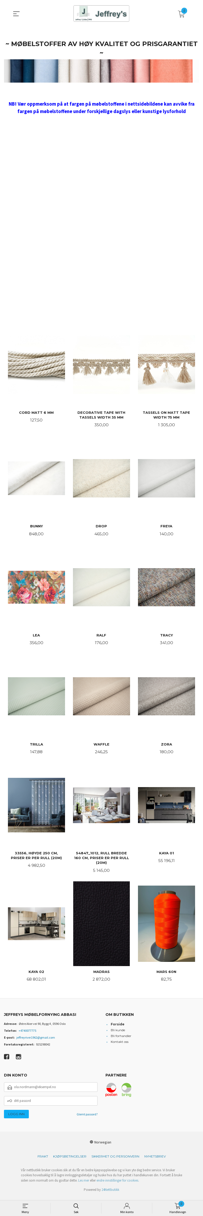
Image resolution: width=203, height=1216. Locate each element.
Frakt (43, 1160)
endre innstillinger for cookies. (117, 1184)
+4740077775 (27, 1034)
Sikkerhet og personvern (115, 1160)
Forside (117, 1028)
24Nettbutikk (110, 1193)
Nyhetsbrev (155, 1160)
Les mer (83, 1184)
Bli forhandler (121, 1039)
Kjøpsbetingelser (69, 1160)
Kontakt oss (119, 1045)
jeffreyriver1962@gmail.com (35, 1041)
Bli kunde (118, 1033)
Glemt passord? (87, 1118)
